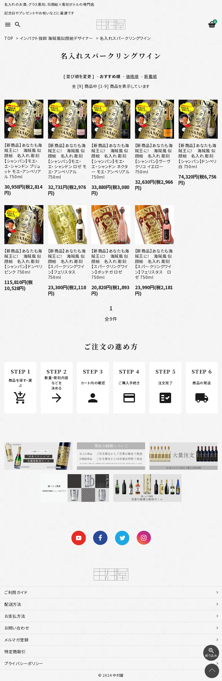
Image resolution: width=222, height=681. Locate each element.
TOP (8, 38)
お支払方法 (14, 616)
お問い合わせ (16, 628)
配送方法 (12, 604)
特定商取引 (15, 651)
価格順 (132, 76)
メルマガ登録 (16, 640)
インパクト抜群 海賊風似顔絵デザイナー (56, 38)
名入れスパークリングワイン (125, 38)
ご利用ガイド (15, 592)
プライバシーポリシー (23, 663)
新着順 (150, 76)
